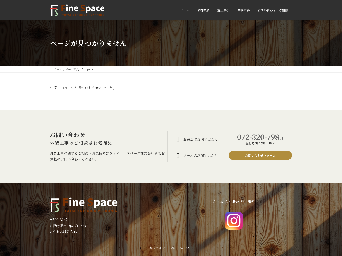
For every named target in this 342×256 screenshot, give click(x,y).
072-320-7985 (260, 136)
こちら (72, 231)
